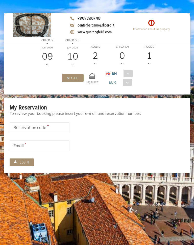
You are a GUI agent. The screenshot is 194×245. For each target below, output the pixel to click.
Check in (47, 40)
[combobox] (121, 73)
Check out (72, 40)
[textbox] (39, 127)
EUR (112, 82)
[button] (72, 78)
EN (114, 73)
